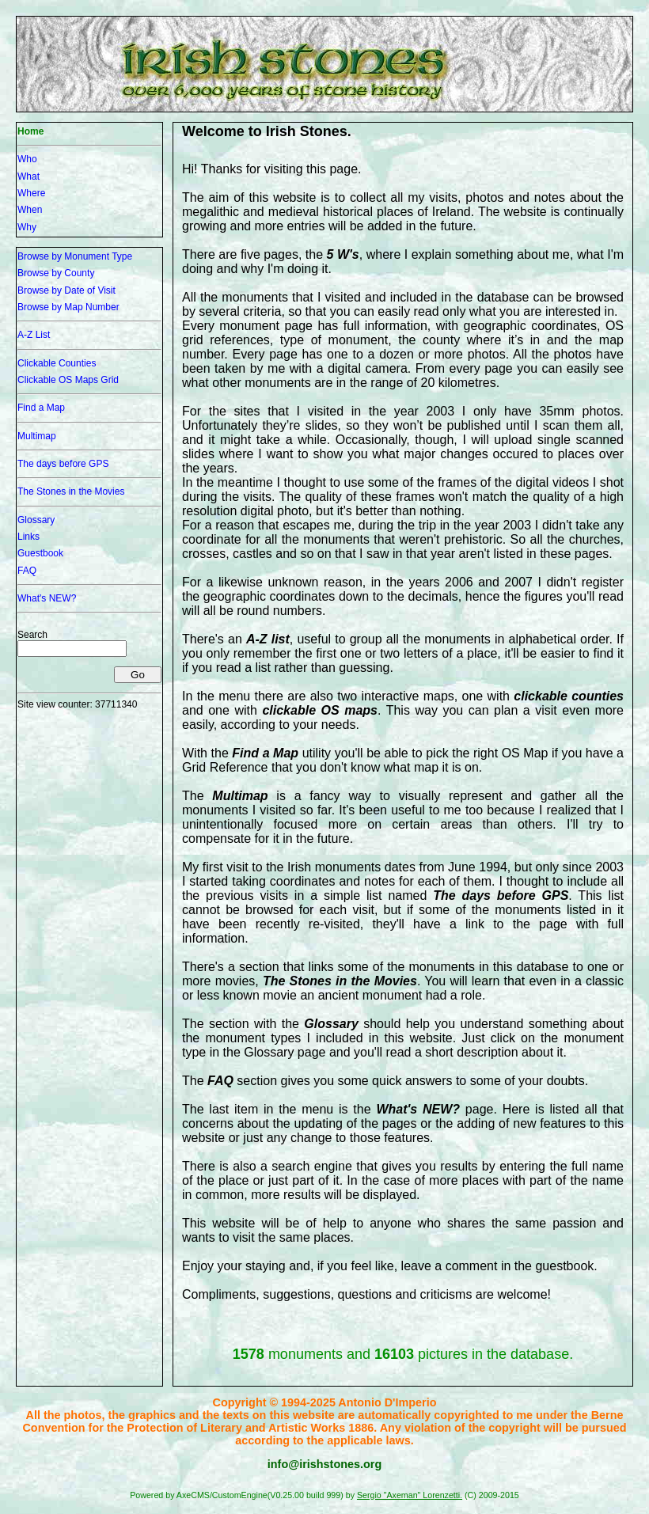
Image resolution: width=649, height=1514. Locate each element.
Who (27, 159)
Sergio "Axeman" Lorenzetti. (409, 1495)
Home (30, 131)
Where (31, 193)
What (28, 176)
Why (26, 227)
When (29, 209)
